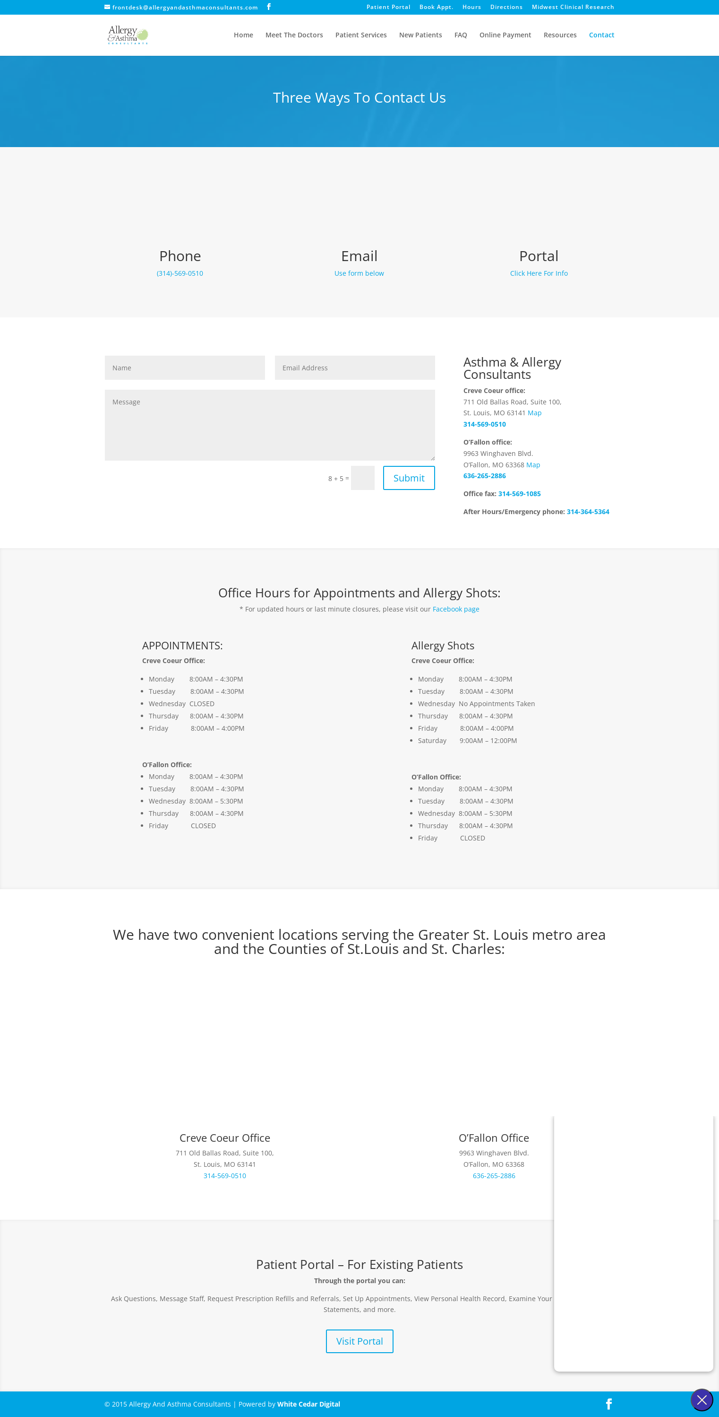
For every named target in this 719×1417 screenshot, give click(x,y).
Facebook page (456, 608)
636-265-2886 (484, 475)
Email (359, 255)
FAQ (460, 35)
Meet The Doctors (294, 35)
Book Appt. (436, 7)
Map (535, 412)
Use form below (359, 273)
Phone (180, 255)
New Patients (420, 35)
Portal (539, 255)
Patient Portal (389, 7)
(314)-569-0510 (180, 273)
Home (243, 35)
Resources (560, 35)
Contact (602, 35)
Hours (471, 7)
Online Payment (505, 35)
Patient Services (361, 35)
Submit (409, 478)
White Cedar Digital (308, 1404)
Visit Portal (359, 1341)
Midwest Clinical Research (573, 7)
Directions (506, 7)
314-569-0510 (484, 424)
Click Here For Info (539, 273)
